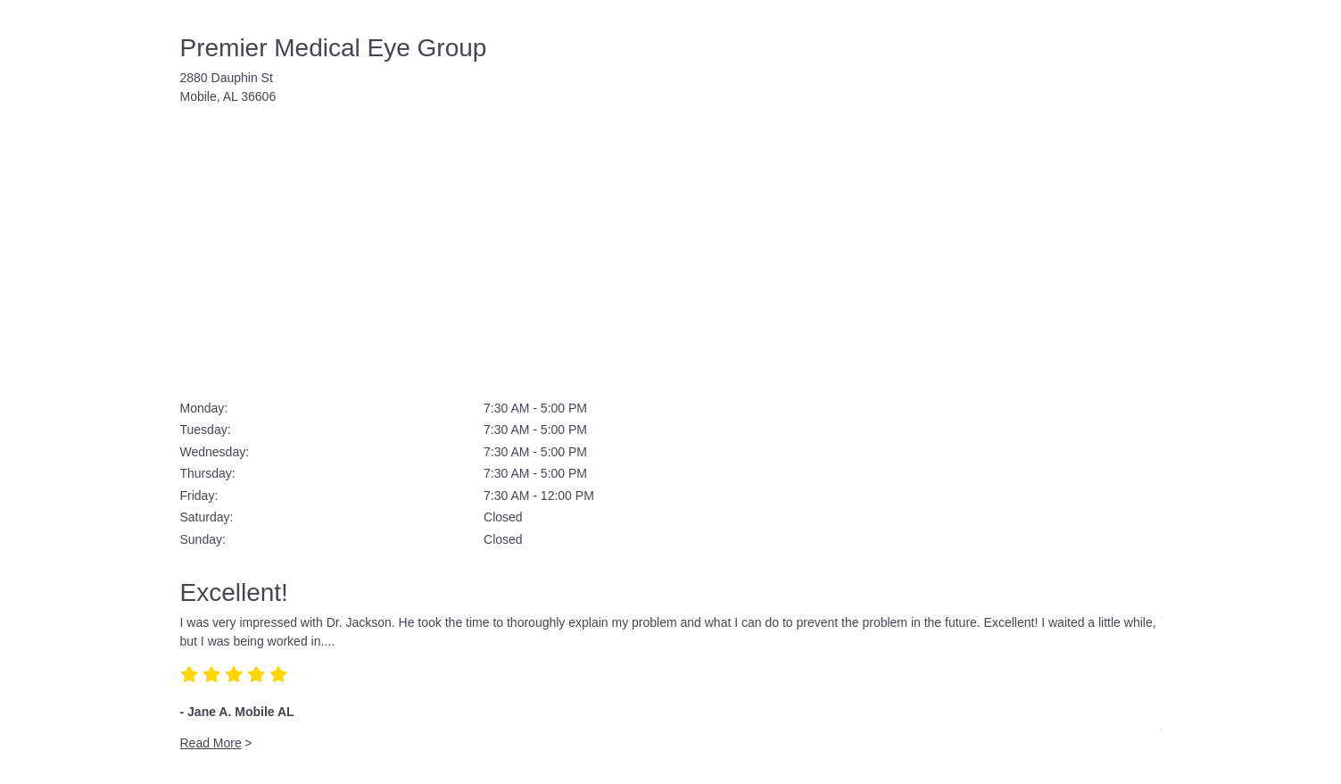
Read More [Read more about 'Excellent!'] (211, 743)
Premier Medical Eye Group (333, 48)
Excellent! (234, 592)
